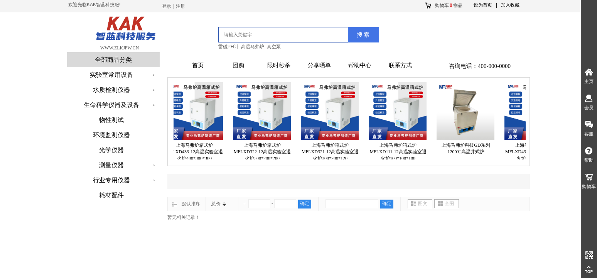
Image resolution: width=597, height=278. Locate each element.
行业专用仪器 (111, 180)
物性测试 (111, 120)
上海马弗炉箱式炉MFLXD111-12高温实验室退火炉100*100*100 (399, 151)
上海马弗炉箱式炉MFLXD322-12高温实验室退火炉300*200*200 (263, 151)
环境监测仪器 (111, 135)
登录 (166, 6)
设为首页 (483, 5)
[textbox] (273, 34)
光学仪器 (111, 150)
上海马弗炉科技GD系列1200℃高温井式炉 (467, 148)
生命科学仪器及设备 (111, 105)
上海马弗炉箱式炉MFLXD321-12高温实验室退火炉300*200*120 (331, 151)
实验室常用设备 (111, 74)
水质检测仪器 (111, 89)
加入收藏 (510, 5)
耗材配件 (111, 195)
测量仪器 (111, 165)
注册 (180, 6)
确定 (304, 203)
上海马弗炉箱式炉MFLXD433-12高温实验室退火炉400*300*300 (195, 151)
